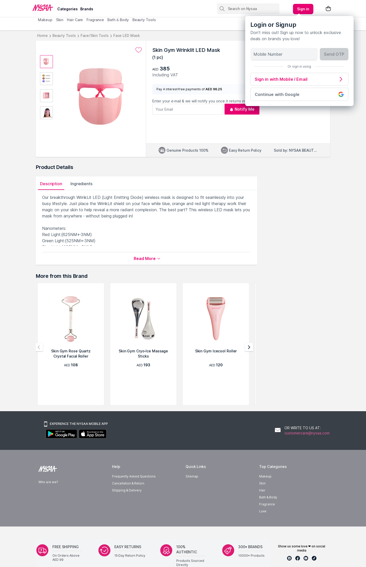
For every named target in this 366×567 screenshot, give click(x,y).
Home (42, 35)
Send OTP (334, 54)
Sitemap (192, 476)
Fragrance (95, 20)
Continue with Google (299, 94)
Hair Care (75, 20)
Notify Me (241, 109)
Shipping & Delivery (127, 490)
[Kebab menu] (303, 9)
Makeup (45, 20)
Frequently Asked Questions (134, 476)
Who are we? (48, 482)
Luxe (262, 511)
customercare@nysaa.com (307, 433)
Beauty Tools (144, 20)
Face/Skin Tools (95, 35)
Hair (262, 490)
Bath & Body (118, 20)
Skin (59, 20)
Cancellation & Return (128, 483)
